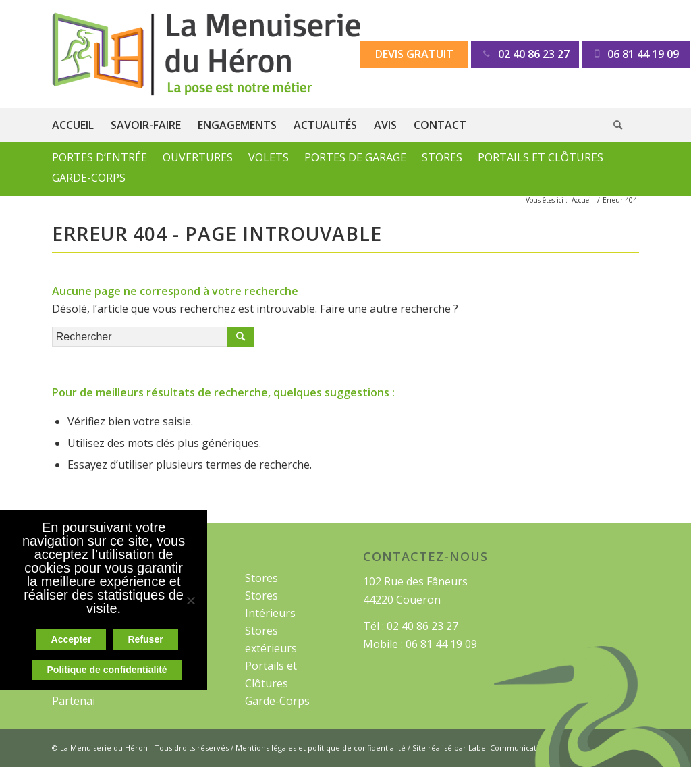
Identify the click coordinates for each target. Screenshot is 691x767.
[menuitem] (81, 125)
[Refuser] (190, 600)
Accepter (71, 639)
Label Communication (508, 748)
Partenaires (81, 700)
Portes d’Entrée (99, 157)
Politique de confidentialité (107, 669)
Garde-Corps (89, 177)
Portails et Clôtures (540, 157)
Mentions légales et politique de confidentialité (321, 748)
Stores (442, 157)
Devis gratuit (414, 54)
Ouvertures (198, 157)
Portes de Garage (355, 157)
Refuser (145, 639)
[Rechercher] (626, 125)
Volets (268, 157)
